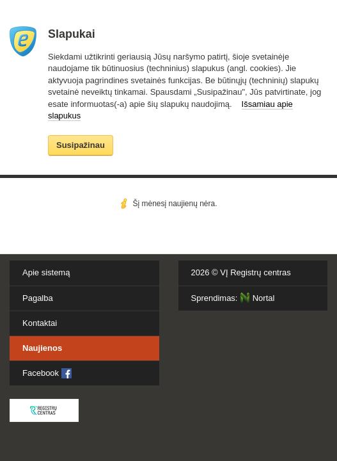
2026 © (241, 272)
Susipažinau (80, 145)
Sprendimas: (233, 298)
